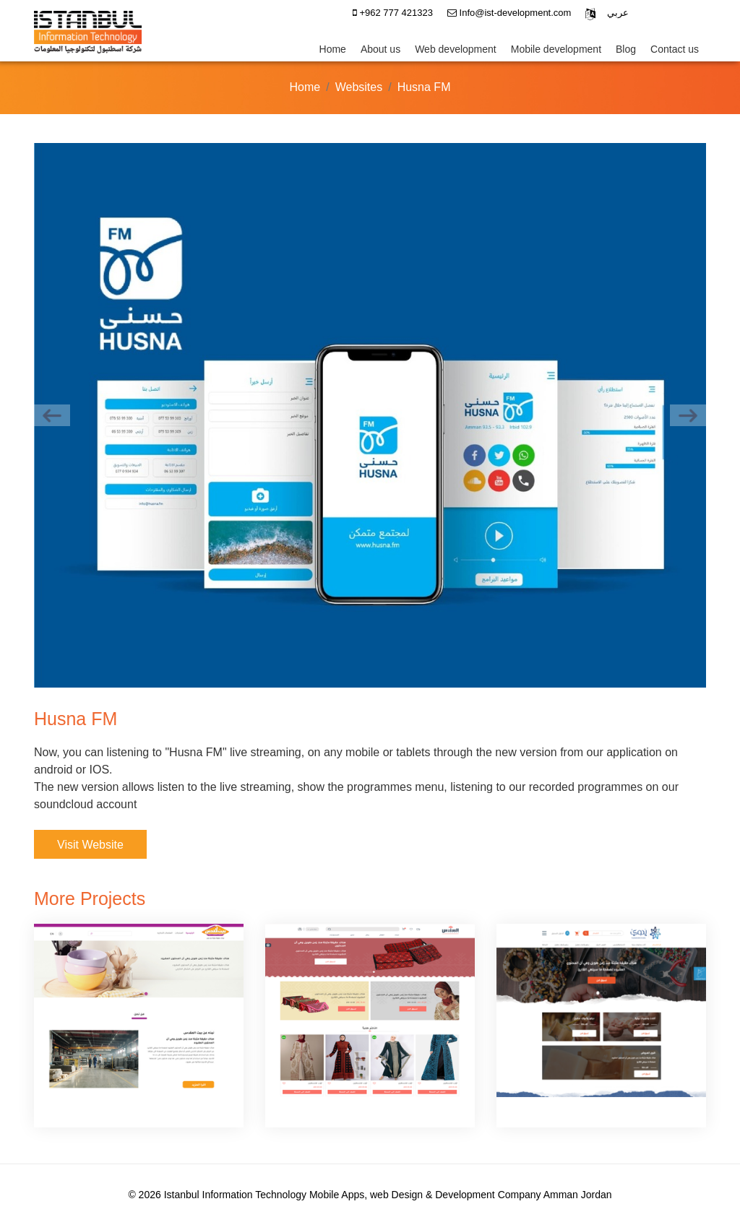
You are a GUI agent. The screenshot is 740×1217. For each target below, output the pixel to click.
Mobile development (556, 49)
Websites (359, 87)
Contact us (674, 49)
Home (332, 49)
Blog (626, 49)
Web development (455, 49)
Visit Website (90, 845)
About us (380, 49)
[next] (688, 415)
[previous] (52, 415)
